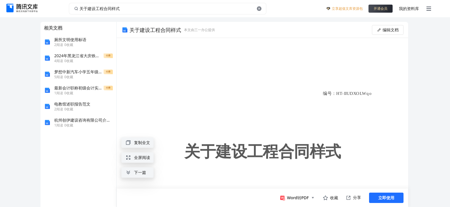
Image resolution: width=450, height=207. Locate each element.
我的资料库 (409, 8)
